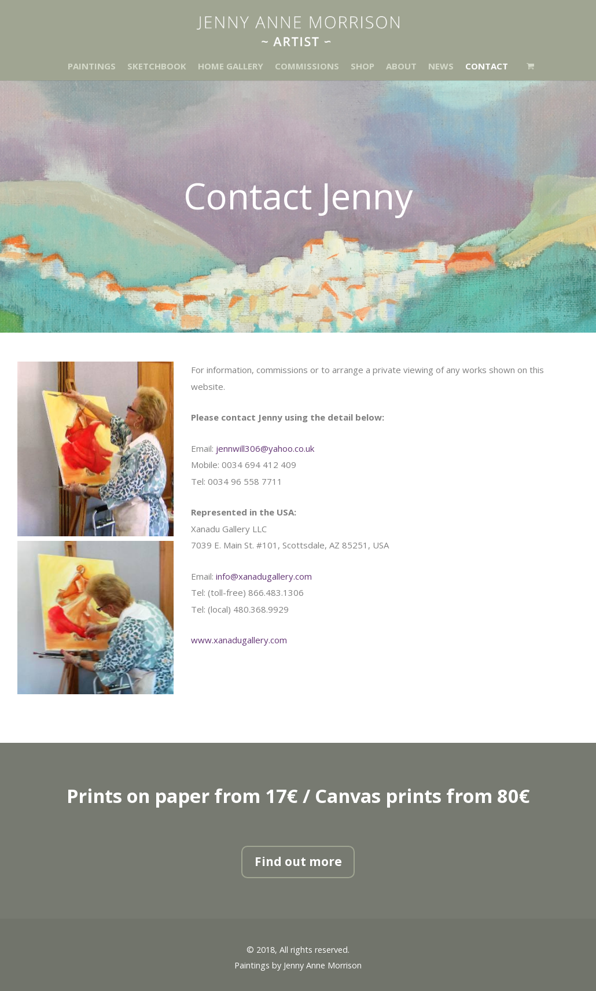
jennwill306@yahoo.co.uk (265, 448)
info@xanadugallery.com (264, 576)
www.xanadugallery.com (239, 640)
